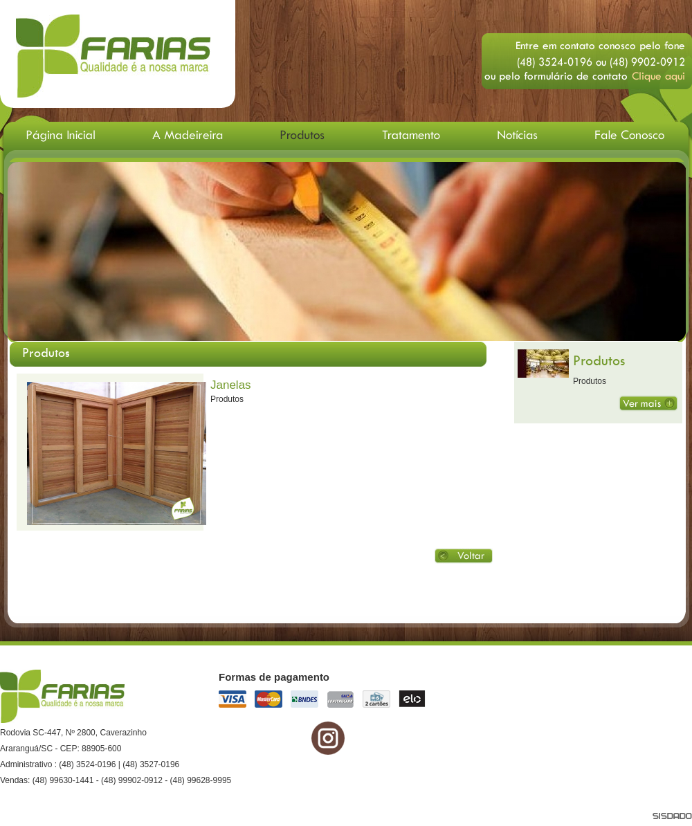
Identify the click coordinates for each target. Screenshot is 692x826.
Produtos (599, 360)
